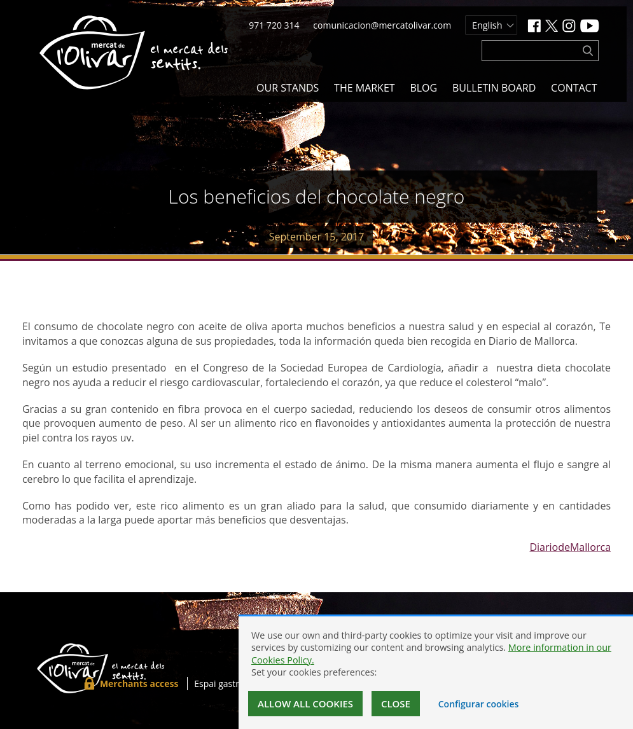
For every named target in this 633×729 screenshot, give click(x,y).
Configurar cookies (478, 704)
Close (395, 703)
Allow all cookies (305, 703)
